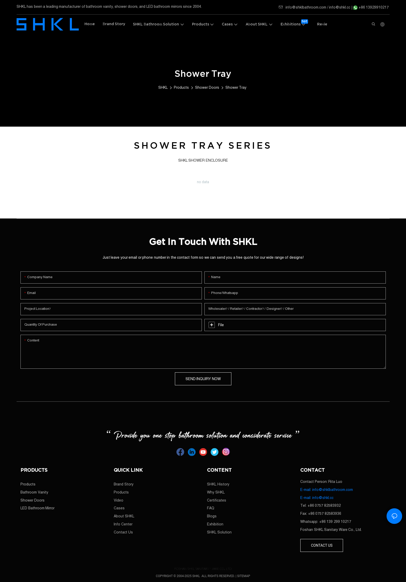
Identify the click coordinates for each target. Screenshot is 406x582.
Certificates (216, 500)
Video (118, 500)
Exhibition (215, 524)
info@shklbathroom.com (302, 7)
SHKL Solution (219, 532)
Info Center (123, 524)
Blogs (212, 516)
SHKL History (218, 484)
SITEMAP (243, 576)
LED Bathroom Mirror (37, 508)
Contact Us (123, 532)
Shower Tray (236, 87)
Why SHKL (216, 492)
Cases (119, 508)
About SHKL (124, 516)
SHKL (163, 87)
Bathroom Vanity (34, 492)
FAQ (210, 508)
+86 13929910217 (371, 7)
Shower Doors (207, 87)
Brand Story (123, 484)
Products (181, 87)
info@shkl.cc (340, 7)
